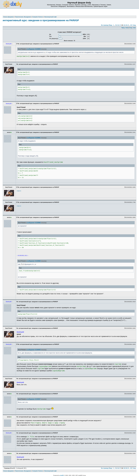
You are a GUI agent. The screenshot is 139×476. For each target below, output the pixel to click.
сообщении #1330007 (34, 399)
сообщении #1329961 (34, 138)
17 (120, 25)
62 (131, 25)
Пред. (110, 25)
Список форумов (8, 471)
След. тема (132, 27)
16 (118, 25)
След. (134, 25)
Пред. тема (125, 27)
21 (128, 25)
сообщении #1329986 (34, 222)
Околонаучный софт (50, 471)
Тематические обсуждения (23, 471)
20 (126, 25)
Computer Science (37, 471)
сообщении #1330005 (34, 349)
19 (124, 25)
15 (116, 25)
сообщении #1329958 (34, 49)
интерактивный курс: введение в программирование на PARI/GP (41, 20)
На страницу (104, 25)
